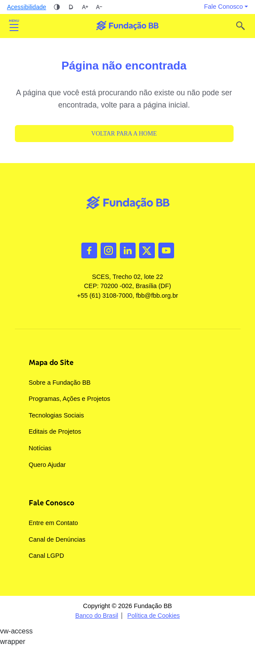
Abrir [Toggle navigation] (14, 26)
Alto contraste (56, 6)
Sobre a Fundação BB (60, 382)
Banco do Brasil (96, 615)
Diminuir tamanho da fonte (98, 6)
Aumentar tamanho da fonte (84, 6)
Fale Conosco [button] (223, 6)
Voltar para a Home (124, 133)
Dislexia (70, 6)
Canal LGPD (46, 555)
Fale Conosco (51, 503)
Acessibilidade (26, 6)
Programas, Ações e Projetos (69, 398)
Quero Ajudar (47, 464)
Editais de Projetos (55, 431)
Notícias (40, 448)
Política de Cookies (153, 615)
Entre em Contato (53, 522)
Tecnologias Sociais (56, 415)
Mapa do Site (51, 362)
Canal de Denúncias (57, 539)
